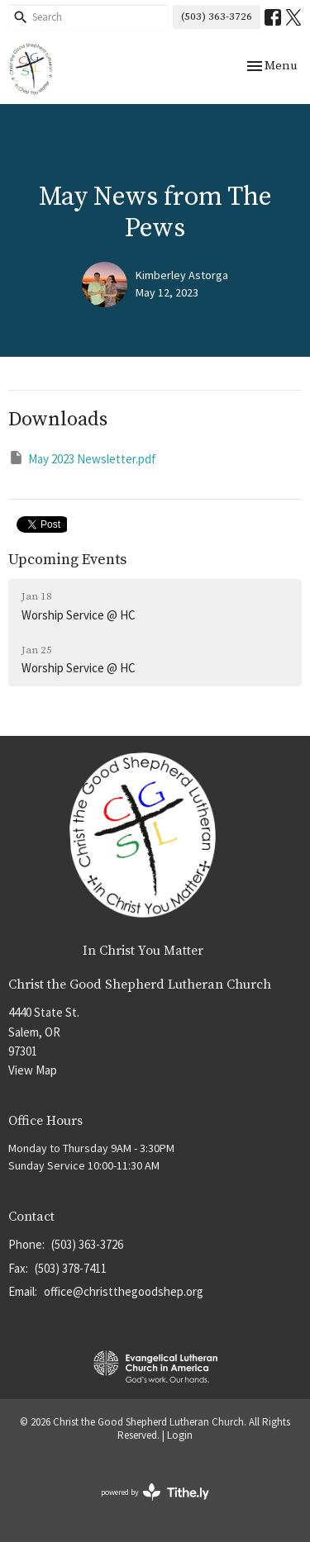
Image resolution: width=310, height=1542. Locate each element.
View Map (32, 1070)
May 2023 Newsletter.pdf (82, 458)
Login (180, 1435)
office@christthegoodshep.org (123, 1291)
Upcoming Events (67, 559)
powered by (155, 1492)
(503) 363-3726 (216, 16)
